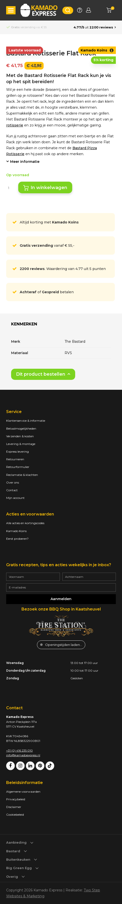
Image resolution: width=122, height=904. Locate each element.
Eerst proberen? (17, 538)
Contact (12, 490)
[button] (11, 10)
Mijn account (15, 498)
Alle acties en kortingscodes (25, 523)
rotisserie (14, 125)
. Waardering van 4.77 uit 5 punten (63, 269)
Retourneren (15, 459)
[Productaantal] (10, 187)
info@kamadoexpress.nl (23, 755)
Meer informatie (24, 161)
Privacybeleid (15, 799)
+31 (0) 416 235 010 (19, 750)
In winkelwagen (49, 187)
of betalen (47, 292)
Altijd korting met (49, 222)
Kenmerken (24, 323)
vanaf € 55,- (47, 245)
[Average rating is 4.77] (94, 27)
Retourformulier (17, 467)
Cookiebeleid (15, 814)
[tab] (24, 326)
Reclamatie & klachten (22, 475)
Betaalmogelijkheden (21, 428)
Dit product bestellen (40, 374)
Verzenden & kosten (20, 436)
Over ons (12, 482)
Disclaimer (13, 807)
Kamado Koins (16, 531)
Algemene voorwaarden (23, 791)
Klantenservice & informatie (25, 420)
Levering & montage (20, 444)
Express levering (17, 451)
